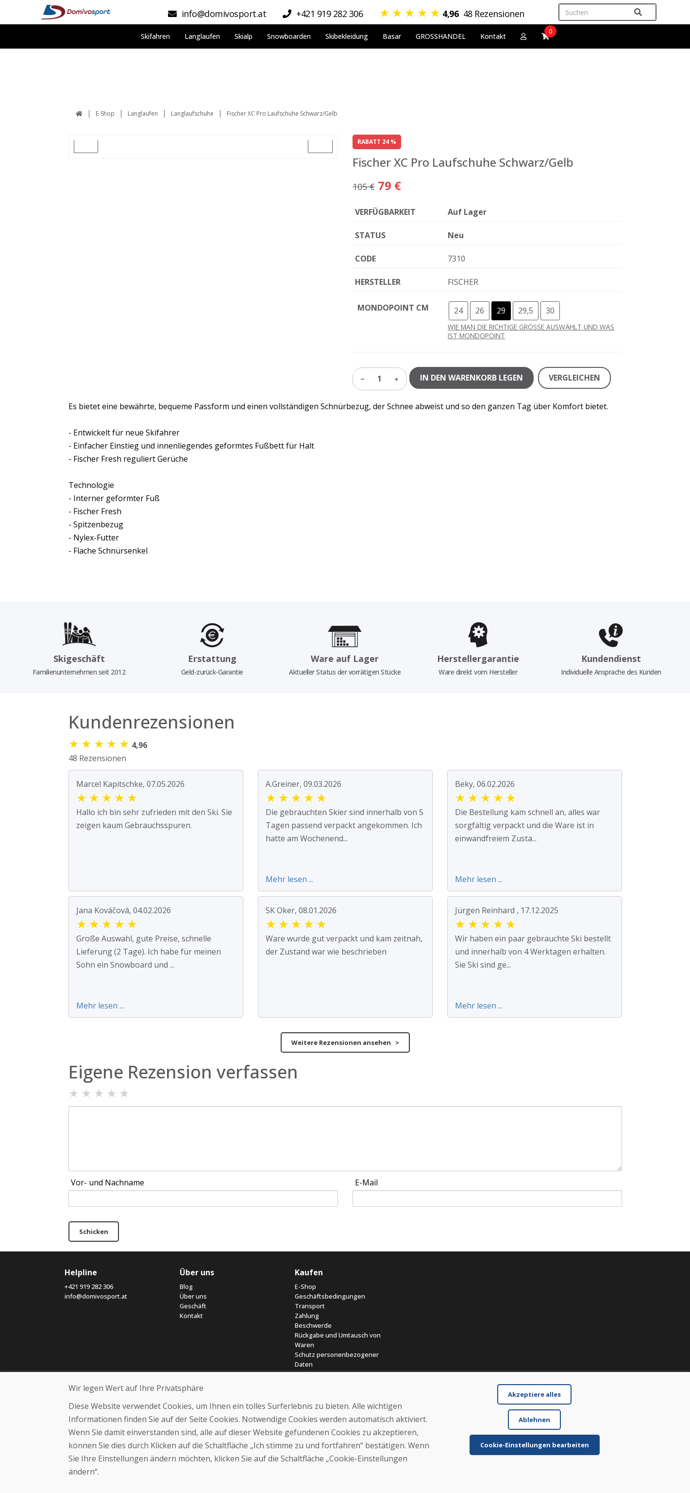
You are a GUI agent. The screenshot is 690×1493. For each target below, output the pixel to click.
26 (479, 310)
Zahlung (307, 1315)
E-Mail (366, 1182)
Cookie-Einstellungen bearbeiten (534, 1445)
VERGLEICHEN (574, 377)
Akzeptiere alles (534, 1394)
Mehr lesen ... (289, 879)
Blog (186, 1286)
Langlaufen (143, 113)
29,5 (525, 310)
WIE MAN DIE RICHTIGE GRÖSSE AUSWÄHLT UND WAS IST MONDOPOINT (531, 331)
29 (501, 310)
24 (458, 310)
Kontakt (493, 36)
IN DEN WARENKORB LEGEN (471, 377)
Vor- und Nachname (107, 1182)
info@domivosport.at (96, 1296)
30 (550, 310)
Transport (310, 1306)
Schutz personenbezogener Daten (337, 1359)
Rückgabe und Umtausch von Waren (338, 1340)
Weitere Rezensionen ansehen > (345, 1042)
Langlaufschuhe (192, 113)
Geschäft (193, 1306)
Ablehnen (534, 1419)
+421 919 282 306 (89, 1286)
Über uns (193, 1296)
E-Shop (105, 113)
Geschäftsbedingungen (330, 1296)
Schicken (93, 1231)
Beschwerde (313, 1325)
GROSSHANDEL (441, 36)
